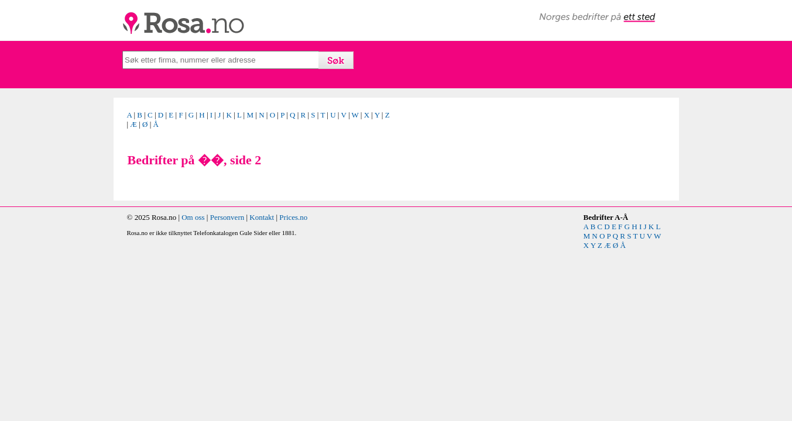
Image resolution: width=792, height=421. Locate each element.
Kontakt (261, 217)
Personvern (227, 217)
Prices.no (293, 217)
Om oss (192, 217)
